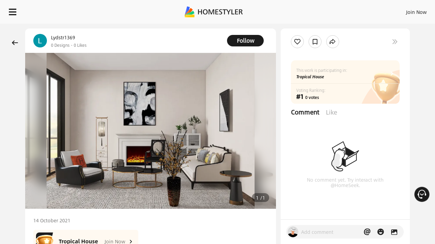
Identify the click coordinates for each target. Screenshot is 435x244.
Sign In (309, 10)
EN (358, 10)
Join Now (334, 10)
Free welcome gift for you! (293, 28)
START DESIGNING (401, 10)
